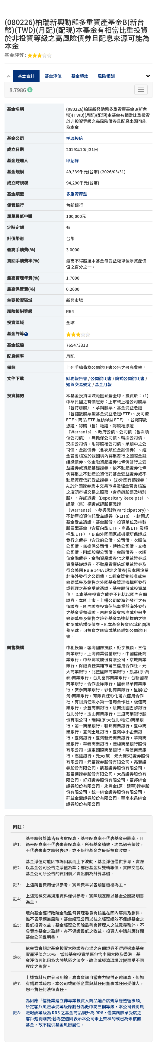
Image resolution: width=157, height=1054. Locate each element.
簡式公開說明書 (130, 378)
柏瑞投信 (74, 138)
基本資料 (26, 76)
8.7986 (21, 90)
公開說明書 (101, 378)
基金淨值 (53, 76)
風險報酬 (106, 76)
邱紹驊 (72, 160)
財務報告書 (76, 378)
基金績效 (79, 76)
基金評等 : (28, 55)
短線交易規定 (78, 384)
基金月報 (103, 384)
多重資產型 (76, 194)
